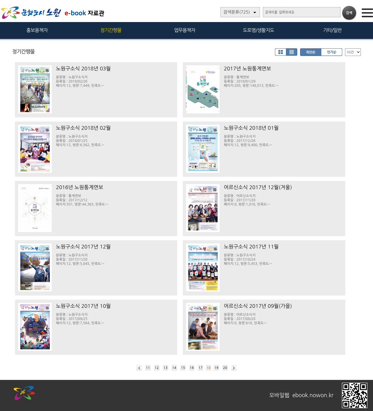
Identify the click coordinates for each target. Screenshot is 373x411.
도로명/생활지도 (258, 30)
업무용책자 (184, 30)
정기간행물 (111, 30)
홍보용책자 (36, 30)
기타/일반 (332, 30)
